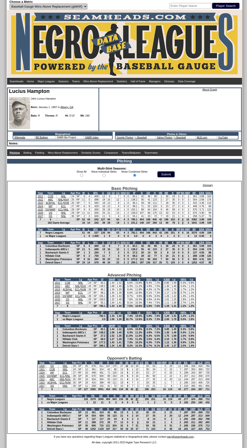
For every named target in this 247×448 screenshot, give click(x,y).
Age (72, 192)
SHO (123, 192)
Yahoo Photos (164, 137)
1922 (40, 199)
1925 (40, 209)
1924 (40, 206)
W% (95, 192)
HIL (53, 202)
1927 (40, 216)
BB (166, 192)
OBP (193, 362)
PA (93, 362)
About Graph (209, 89)
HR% (183, 279)
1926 (40, 212)
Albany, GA (66, 107)
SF (175, 362)
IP (134, 192)
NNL (63, 196)
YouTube (223, 137)
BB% (149, 279)
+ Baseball (141, 137)
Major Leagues (46, 81)
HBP (187, 192)
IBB (159, 362)
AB (101, 362)
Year (40, 192)
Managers (155, 81)
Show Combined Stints (134, 171)
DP (179, 362)
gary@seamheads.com (180, 436)
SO (153, 362)
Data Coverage (186, 81)
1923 (40, 202)
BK (182, 192)
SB (137, 362)
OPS (207, 362)
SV (128, 192)
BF (194, 192)
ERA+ (209, 192)
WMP (52, 209)
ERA (201, 192)
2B (121, 362)
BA (186, 362)
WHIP (112, 279)
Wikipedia (19, 137)
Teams (76, 81)
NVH (66, 199)
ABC (50, 199)
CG (118, 192)
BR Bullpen (42, 137)
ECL (60, 202)
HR (160, 192)
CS (141, 362)
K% (129, 279)
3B (126, 362)
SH (170, 362)
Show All (81, 171)
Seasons (63, 81)
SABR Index (92, 137)
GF (113, 192)
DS (47, 209)
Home (30, 81)
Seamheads (17, 81)
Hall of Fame (138, 81)
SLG (200, 362)
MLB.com (202, 137)
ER (148, 192)
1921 (40, 196)
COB (50, 196)
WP (178, 192)
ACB (48, 202)
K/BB (167, 279)
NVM (66, 202)
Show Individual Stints (104, 171)
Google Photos (125, 137)
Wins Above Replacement (98, 81)
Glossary (169, 81)
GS (109, 192)
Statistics (122, 81)
